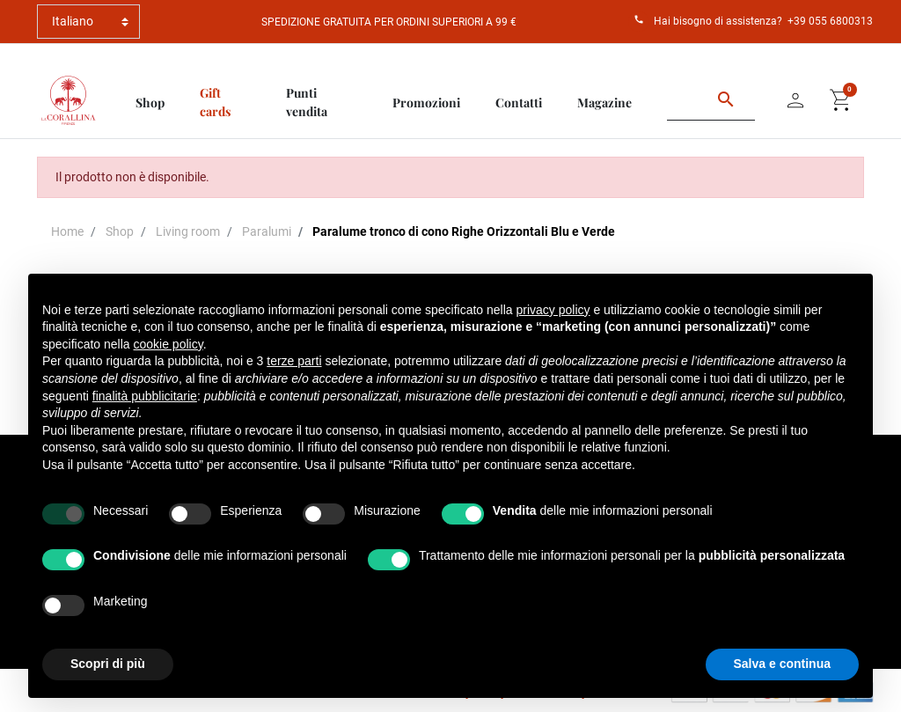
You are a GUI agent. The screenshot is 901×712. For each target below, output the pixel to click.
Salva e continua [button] (782, 664)
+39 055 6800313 (830, 21)
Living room (188, 231)
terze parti (294, 361)
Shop (120, 231)
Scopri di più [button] (107, 664)
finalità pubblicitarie (144, 396)
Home (67, 231)
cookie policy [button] (168, 344)
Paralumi (266, 231)
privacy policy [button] (553, 310)
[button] (841, 100)
